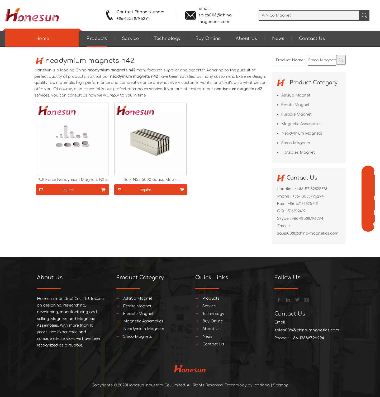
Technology (167, 38)
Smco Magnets (295, 143)
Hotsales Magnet (298, 152)
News (278, 38)
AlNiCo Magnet (295, 95)
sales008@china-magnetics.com (307, 233)
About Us (246, 38)
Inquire (54, 189)
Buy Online (208, 38)
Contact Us (312, 38)
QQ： (282, 211)
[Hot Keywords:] (341, 60)
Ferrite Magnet (295, 105)
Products (97, 38)
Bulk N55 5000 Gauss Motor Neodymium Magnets (150, 180)
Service (130, 38)
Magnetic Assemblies (301, 124)
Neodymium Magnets (301, 133)
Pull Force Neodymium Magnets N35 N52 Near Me (72, 180)
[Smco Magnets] (322, 60)
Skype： (284, 219)
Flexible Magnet (296, 114)
